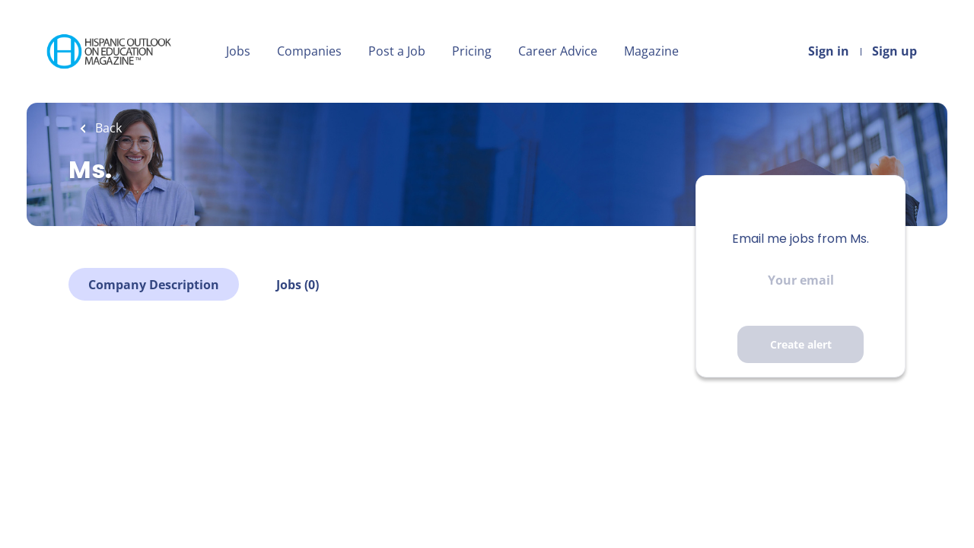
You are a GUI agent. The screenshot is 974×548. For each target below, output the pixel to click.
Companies (309, 51)
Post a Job (396, 51)
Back (107, 127)
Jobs (238, 51)
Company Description (153, 284)
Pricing (472, 51)
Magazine (651, 51)
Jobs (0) (297, 284)
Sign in (828, 51)
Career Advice (557, 51)
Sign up (894, 51)
